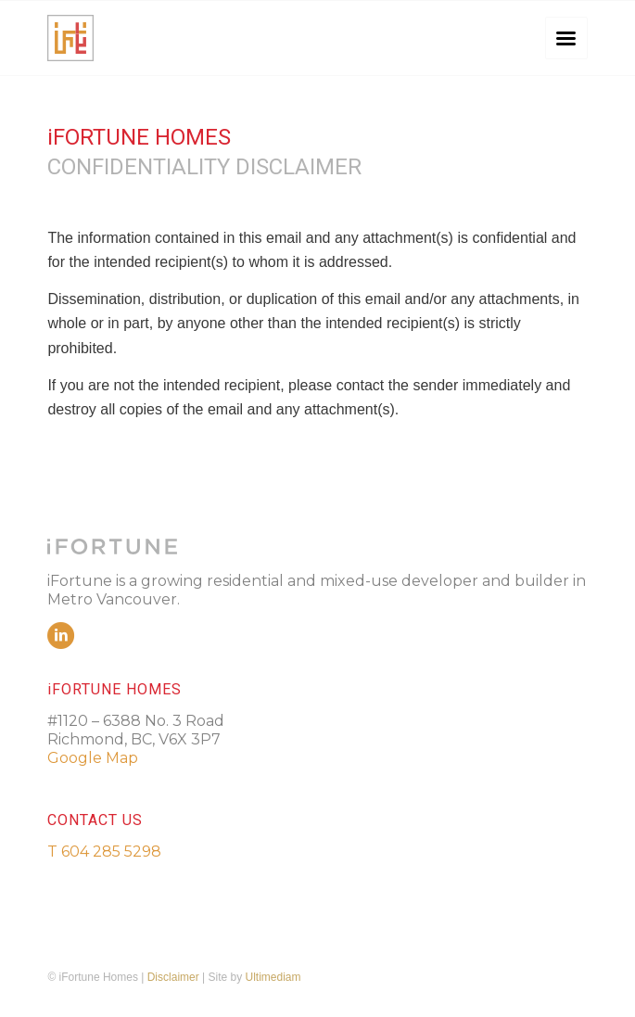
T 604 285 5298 (104, 851)
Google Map (92, 758)
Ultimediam (273, 977)
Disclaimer (173, 977)
